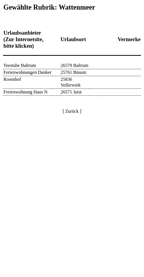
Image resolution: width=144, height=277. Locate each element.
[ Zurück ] (72, 111)
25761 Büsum (73, 72)
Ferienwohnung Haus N (25, 92)
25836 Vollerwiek (71, 82)
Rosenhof (12, 79)
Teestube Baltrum (19, 65)
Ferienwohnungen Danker (27, 72)
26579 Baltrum (74, 65)
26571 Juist (71, 92)
